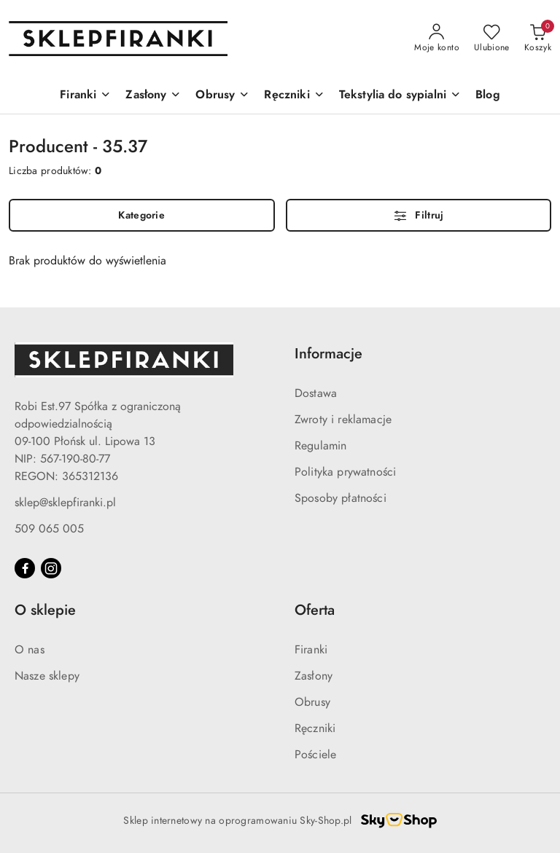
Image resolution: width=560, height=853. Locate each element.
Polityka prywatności (345, 472)
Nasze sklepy (47, 676)
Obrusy (312, 702)
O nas (29, 650)
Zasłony (313, 676)
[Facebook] (25, 568)
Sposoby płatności (340, 498)
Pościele (315, 755)
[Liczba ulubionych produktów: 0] (492, 39)
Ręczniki (315, 728)
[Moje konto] (436, 39)
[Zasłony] (153, 95)
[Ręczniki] (294, 95)
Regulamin (320, 446)
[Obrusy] (222, 95)
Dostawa (316, 393)
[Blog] (487, 95)
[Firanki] (85, 95)
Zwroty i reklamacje (343, 420)
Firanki (311, 650)
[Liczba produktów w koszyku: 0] (537, 39)
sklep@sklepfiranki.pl (65, 503)
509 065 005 (49, 529)
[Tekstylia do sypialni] (400, 95)
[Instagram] (51, 568)
